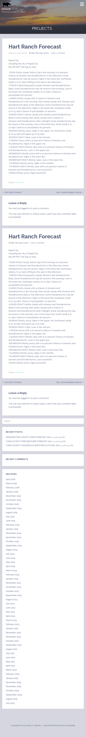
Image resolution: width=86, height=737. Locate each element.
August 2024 (11, 550)
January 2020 (12, 678)
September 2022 (14, 645)
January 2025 (12, 529)
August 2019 (11, 699)
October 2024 (12, 541)
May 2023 (10, 612)
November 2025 (13, 500)
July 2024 (10, 554)
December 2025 (13, 496)
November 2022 (13, 637)
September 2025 (14, 508)
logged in (25, 208)
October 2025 (12, 504)
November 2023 (13, 587)
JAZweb (6, 8)
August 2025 (11, 512)
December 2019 (13, 682)
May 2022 (10, 661)
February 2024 (12, 574)
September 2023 (14, 595)
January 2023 (12, 628)
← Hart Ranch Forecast (12, 192)
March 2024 (11, 570)
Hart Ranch (20, 182)
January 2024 (12, 579)
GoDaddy (71, 725)
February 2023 (12, 624)
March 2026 (11, 483)
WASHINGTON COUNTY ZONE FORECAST (26, 437)
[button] (83, 4)
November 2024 (13, 537)
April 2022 (10, 665)
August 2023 (11, 599)
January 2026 (12, 492)
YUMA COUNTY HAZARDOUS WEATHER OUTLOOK (30, 445)
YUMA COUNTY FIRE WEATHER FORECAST (26, 441)
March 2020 (11, 670)
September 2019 (14, 695)
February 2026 (12, 487)
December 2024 (13, 533)
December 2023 (13, 583)
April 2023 (10, 616)
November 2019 (13, 686)
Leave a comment (58, 53)
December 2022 (13, 632)
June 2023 (10, 608)
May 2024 (10, 562)
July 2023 (10, 603)
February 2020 (12, 674)
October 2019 (12, 690)
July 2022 (10, 653)
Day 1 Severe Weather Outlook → (70, 192)
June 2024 (10, 558)
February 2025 (12, 525)
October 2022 (12, 641)
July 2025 (10, 516)
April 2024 (10, 566)
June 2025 (10, 520)
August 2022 (11, 649)
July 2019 (10, 703)
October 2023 (12, 591)
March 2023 (11, 620)
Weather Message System (39, 53)
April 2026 (10, 479)
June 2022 (10, 657)
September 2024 (14, 545)
